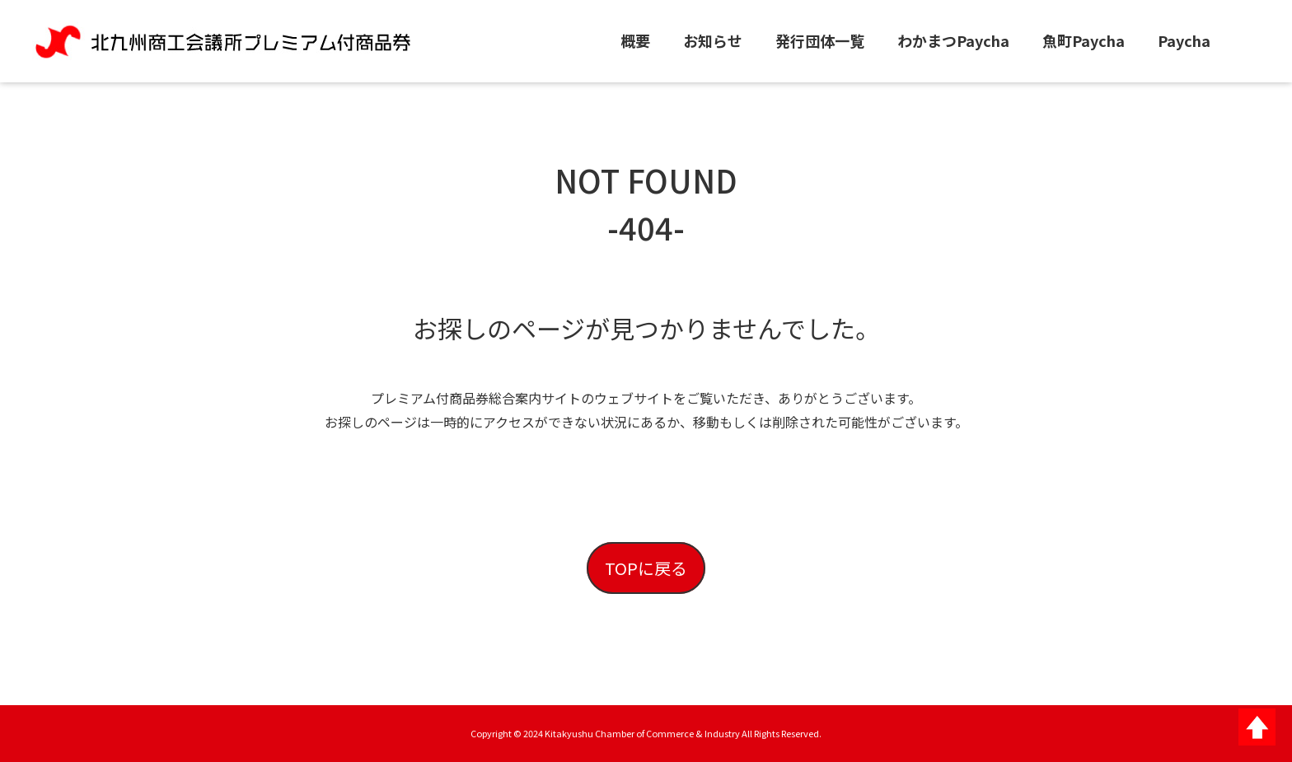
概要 (635, 40)
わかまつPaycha (953, 40)
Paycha (1184, 40)
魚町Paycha (1083, 40)
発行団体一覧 (819, 40)
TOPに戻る (646, 568)
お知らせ (712, 40)
